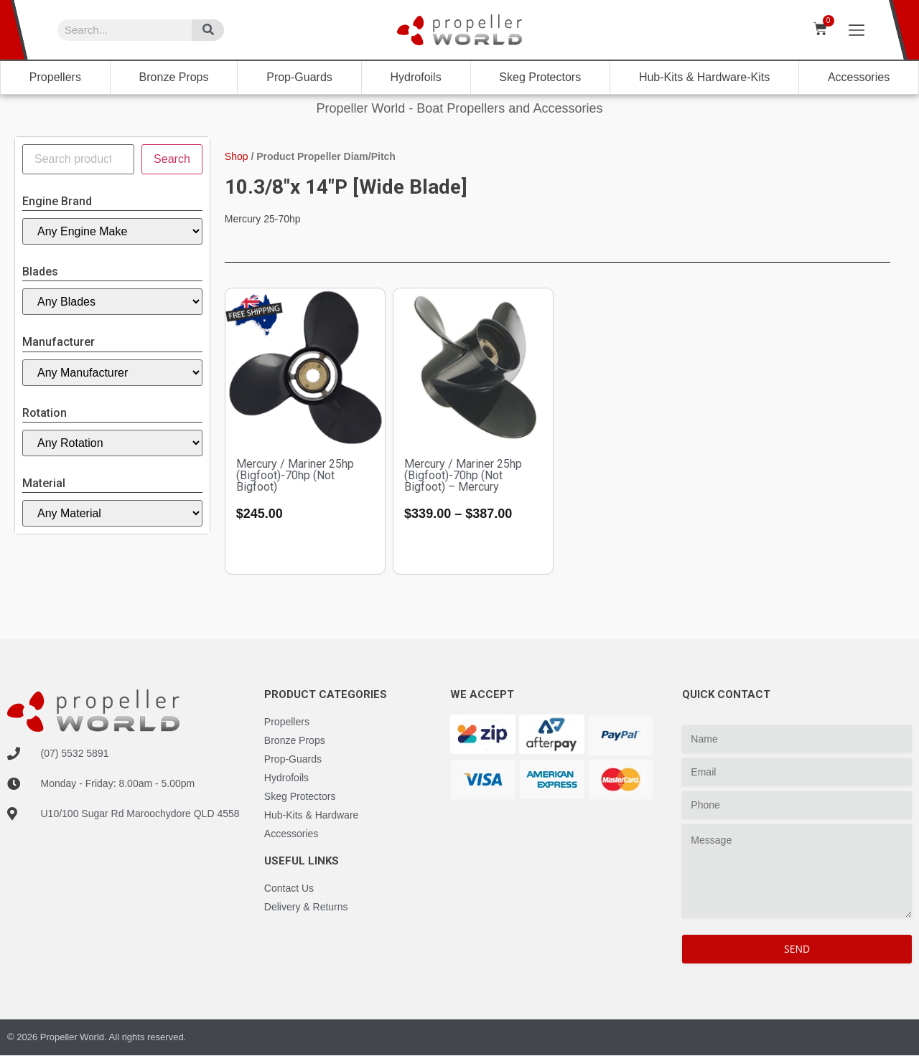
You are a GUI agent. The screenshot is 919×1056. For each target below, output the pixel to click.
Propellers (55, 77)
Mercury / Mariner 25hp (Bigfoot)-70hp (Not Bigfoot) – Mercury (463, 475)
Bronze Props (174, 77)
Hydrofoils (416, 77)
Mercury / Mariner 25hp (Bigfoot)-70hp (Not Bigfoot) (295, 475)
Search (172, 159)
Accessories (859, 77)
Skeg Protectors (540, 77)
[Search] (208, 30)
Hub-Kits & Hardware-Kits (704, 77)
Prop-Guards (299, 77)
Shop (236, 156)
